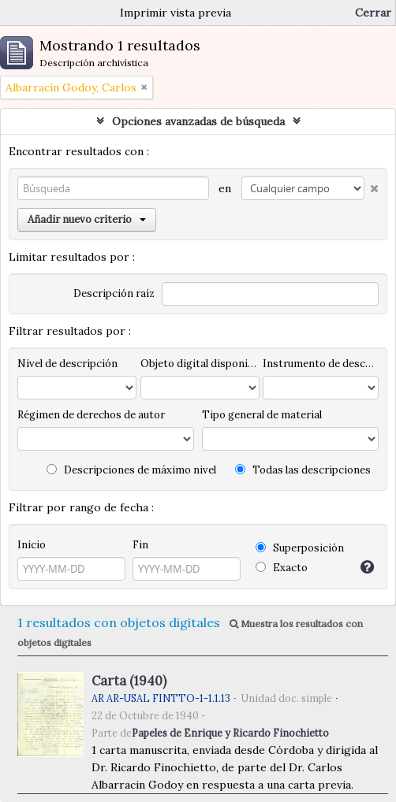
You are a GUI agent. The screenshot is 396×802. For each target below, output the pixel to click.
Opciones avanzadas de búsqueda (198, 121)
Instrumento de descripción (321, 363)
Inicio (31, 544)
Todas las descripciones (303, 470)
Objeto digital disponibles (200, 363)
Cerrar (373, 13)
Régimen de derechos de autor (91, 414)
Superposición (300, 548)
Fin (140, 544)
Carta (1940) (129, 681)
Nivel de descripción (67, 363)
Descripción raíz (114, 293)
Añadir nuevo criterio (87, 219)
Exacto (282, 567)
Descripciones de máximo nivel (131, 470)
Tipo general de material (262, 414)
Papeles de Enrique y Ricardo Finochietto (230, 732)
